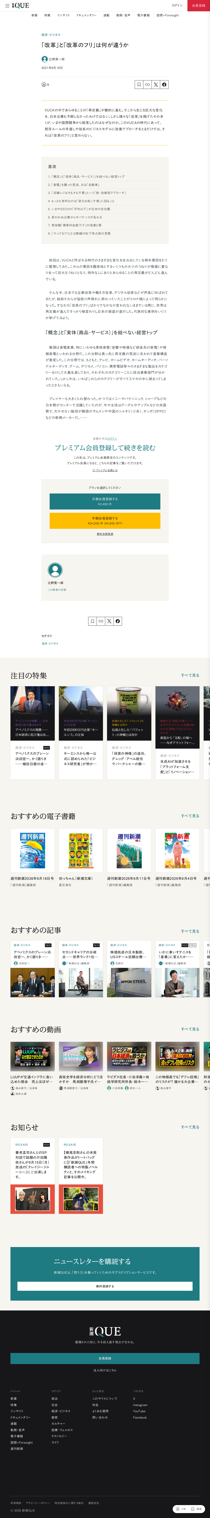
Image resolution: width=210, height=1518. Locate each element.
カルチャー (58, 1423)
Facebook (140, 1417)
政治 (54, 1398)
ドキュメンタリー (86, 15)
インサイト (63, 15)
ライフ (55, 1442)
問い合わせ (100, 1417)
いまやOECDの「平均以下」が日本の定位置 (80, 209)
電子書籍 (143, 15)
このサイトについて (105, 1398)
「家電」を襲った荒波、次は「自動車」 (75, 184)
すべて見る (190, 675)
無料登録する (105, 1286)
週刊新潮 (16, 1448)
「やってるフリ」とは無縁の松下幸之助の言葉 (81, 233)
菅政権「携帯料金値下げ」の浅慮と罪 (76, 225)
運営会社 (93, 1503)
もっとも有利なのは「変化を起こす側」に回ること (82, 201)
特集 (47, 15)
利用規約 (16, 1503)
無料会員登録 (105, 534)
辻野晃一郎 (57, 59)
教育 (54, 1417)
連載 (106, 15)
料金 (95, 1405)
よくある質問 (100, 1411)
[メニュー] (7, 5)
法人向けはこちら (104, 1370)
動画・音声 (123, 15)
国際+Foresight (167, 15)
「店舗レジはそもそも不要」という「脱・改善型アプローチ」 (88, 192)
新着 (34, 15)
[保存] (196, 1509)
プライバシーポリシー (38, 1503)
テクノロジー (59, 1436)
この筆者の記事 (57, 590)
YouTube (139, 1411)
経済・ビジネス (50, 643)
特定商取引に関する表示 (69, 1503)
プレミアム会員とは (107, 470)
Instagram (140, 1405)
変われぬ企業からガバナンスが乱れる (76, 217)
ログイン (112, 438)
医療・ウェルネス (62, 1430)
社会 (54, 1405)
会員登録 (198, 5)
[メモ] (180, 1509)
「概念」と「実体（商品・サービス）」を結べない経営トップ (88, 176)
